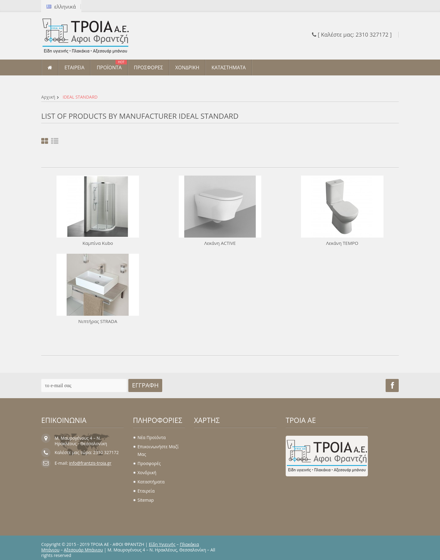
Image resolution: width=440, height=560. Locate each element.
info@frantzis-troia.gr (90, 463)
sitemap (146, 500)
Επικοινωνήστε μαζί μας (158, 450)
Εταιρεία (146, 491)
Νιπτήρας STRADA (97, 321)
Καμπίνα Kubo (97, 243)
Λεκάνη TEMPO (342, 243)
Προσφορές (149, 463)
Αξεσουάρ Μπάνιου (83, 550)
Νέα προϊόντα (152, 437)
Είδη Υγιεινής (162, 544)
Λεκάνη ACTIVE (220, 243)
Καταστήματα (151, 482)
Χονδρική (147, 472)
